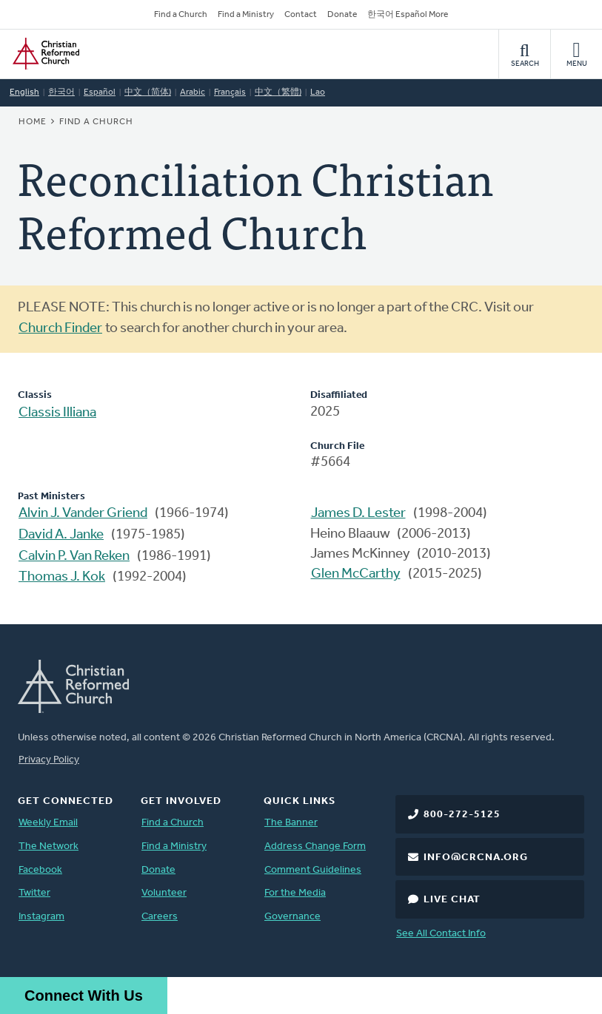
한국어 (61, 92)
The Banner (291, 822)
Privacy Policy (49, 759)
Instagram (41, 916)
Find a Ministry (246, 14)
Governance (292, 916)
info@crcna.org (476, 857)
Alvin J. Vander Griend (83, 514)
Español (100, 92)
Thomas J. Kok (62, 577)
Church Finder (60, 329)
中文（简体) (147, 92)
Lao (317, 92)
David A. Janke (61, 535)
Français (230, 92)
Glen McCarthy (356, 574)
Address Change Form (315, 846)
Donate (342, 14)
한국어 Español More (407, 14)
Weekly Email (48, 822)
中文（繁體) (278, 92)
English (24, 92)
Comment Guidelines (312, 870)
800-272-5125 (462, 814)
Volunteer (164, 893)
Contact (300, 14)
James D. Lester (358, 514)
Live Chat (452, 899)
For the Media (295, 893)
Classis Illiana (57, 413)
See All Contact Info (441, 933)
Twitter (34, 893)
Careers (159, 916)
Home (33, 122)
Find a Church (180, 14)
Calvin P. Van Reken (74, 557)
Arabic (192, 92)
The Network (48, 846)
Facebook (40, 870)
